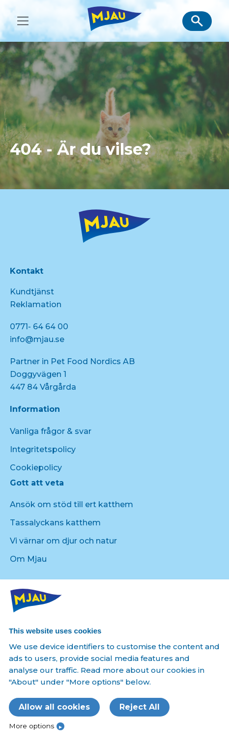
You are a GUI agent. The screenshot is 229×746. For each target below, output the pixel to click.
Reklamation (35, 304)
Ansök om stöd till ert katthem (71, 504)
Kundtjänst (32, 291)
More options (31, 726)
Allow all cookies (54, 707)
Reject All (139, 707)
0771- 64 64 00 (39, 326)
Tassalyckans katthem (55, 522)
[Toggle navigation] (23, 21)
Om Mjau (28, 559)
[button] (197, 21)
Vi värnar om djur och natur (63, 540)
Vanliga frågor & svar (50, 431)
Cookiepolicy (36, 467)
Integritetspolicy (43, 449)
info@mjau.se (37, 339)
